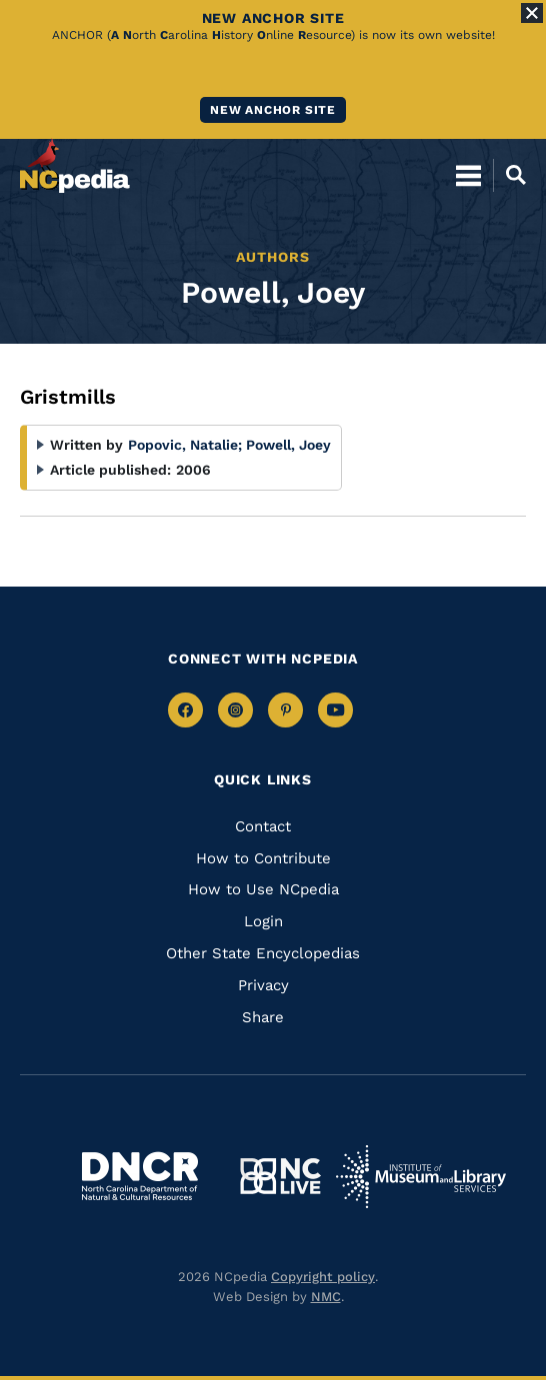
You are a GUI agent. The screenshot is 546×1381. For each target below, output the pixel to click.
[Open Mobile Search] (509, 175)
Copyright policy (323, 1276)
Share (263, 1017)
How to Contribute (263, 858)
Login (263, 921)
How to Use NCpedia (263, 889)
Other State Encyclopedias (263, 953)
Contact (263, 826)
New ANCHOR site (273, 110)
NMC (326, 1296)
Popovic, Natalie (185, 445)
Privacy (263, 985)
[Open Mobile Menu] (468, 175)
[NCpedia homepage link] (75, 166)
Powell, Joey (288, 445)
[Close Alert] (532, 13)
